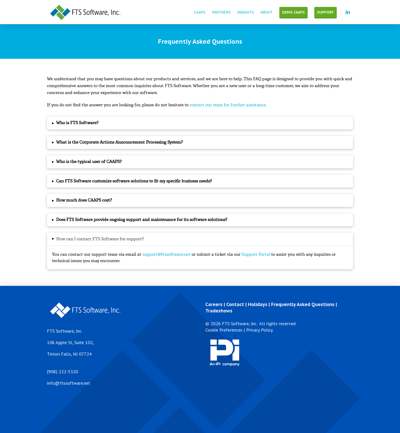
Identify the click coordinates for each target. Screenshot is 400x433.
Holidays (257, 304)
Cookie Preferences (223, 330)
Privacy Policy (259, 330)
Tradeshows (218, 311)
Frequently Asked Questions (302, 304)
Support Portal (256, 254)
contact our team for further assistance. (228, 105)
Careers (213, 304)
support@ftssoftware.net (166, 254)
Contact (235, 304)
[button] (200, 123)
